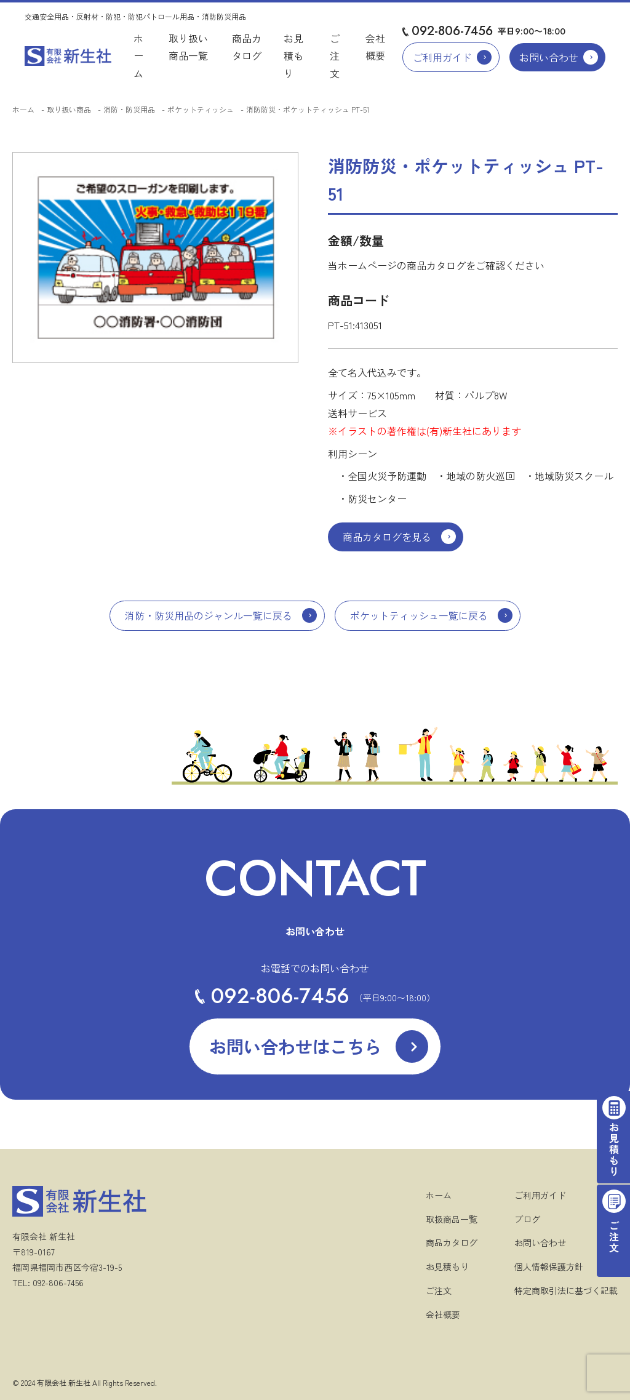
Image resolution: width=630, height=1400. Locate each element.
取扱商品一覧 (451, 1219)
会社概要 (443, 1314)
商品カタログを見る (387, 536)
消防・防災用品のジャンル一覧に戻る (208, 615)
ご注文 (335, 56)
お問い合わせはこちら (295, 1046)
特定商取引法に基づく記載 (566, 1290)
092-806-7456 (452, 31)
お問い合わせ (548, 57)
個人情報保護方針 (548, 1266)
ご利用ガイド (442, 57)
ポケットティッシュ (200, 109)
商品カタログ (451, 1242)
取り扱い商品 (69, 109)
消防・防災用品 (129, 109)
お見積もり (293, 56)
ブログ (527, 1219)
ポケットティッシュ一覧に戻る (419, 615)
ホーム (138, 56)
